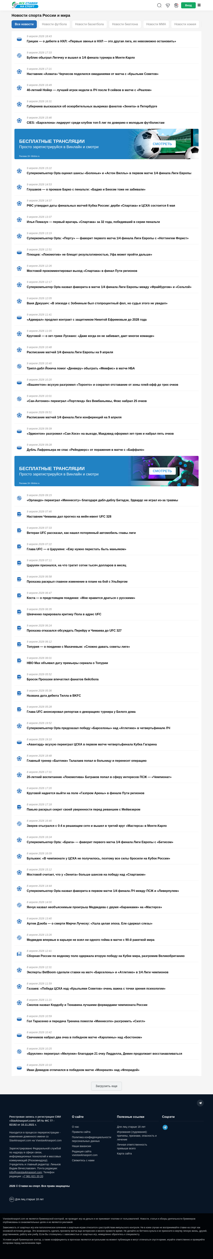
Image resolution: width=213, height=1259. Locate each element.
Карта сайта (124, 1153)
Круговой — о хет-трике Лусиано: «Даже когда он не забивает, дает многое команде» (90, 336)
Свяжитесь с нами (83, 1160)
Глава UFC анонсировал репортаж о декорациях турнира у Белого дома (81, 711)
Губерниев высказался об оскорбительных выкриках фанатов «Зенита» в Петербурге (92, 106)
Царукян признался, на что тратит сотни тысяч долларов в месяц (76, 565)
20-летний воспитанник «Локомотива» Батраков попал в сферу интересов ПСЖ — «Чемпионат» (99, 777)
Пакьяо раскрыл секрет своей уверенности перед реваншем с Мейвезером (83, 809)
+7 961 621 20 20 (32, 1176)
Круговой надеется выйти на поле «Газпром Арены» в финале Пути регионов (85, 793)
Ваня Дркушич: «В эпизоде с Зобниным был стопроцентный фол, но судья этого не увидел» (97, 303)
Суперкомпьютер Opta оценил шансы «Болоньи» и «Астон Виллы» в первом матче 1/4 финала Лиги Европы (109, 173)
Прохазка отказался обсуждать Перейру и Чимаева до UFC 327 (74, 630)
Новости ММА (156, 24)
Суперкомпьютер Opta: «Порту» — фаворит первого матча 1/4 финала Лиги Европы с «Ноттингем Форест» (108, 238)
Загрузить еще (106, 1086)
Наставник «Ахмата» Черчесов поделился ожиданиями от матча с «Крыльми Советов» (93, 74)
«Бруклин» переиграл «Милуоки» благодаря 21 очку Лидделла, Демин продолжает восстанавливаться (104, 1053)
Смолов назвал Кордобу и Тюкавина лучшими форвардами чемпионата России (87, 1004)
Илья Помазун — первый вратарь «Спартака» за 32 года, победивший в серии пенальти (93, 221)
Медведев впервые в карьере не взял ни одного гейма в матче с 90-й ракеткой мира (90, 939)
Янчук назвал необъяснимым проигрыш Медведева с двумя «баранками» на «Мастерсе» (94, 907)
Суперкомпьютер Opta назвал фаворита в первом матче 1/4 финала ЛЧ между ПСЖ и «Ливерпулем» (103, 890)
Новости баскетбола (89, 24)
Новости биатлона (125, 24)
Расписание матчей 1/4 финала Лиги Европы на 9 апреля (70, 352)
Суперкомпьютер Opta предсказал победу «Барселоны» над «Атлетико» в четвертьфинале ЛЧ (98, 728)
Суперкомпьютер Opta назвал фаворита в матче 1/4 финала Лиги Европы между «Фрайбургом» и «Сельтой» (109, 287)
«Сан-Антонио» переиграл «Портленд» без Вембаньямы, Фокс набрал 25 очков (87, 401)
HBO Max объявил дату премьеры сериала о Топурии (67, 663)
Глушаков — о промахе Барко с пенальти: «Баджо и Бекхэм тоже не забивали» (86, 189)
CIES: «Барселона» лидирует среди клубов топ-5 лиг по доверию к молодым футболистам (95, 122)
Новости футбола (54, 24)
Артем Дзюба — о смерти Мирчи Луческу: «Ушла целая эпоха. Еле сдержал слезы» (89, 923)
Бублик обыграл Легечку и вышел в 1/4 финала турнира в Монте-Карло (81, 57)
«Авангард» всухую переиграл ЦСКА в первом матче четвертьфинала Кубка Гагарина (92, 744)
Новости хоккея (185, 24)
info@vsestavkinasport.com (25, 1172)
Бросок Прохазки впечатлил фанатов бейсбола (63, 679)
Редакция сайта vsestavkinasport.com (85, 1153)
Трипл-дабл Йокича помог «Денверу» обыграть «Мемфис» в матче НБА (81, 368)
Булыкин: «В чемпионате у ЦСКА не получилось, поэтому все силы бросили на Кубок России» (98, 858)
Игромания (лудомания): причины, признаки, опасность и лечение (137, 1135)
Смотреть (162, 144)
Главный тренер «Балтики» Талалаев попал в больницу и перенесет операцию (87, 760)
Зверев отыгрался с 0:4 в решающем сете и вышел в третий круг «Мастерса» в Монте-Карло (97, 825)
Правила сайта (81, 1131)
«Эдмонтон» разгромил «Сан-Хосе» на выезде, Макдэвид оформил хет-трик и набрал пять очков (100, 433)
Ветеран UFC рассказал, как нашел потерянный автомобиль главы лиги (81, 532)
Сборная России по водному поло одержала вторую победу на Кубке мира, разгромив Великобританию (106, 956)
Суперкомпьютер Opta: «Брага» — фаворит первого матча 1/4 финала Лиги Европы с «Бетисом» (100, 842)
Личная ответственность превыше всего (132, 1146)
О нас (75, 1126)
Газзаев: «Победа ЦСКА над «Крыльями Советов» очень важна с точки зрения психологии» (96, 988)
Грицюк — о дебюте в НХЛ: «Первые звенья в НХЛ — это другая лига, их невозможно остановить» (101, 41)
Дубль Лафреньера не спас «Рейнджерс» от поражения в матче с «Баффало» (85, 449)
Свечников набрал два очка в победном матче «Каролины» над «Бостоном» (84, 1037)
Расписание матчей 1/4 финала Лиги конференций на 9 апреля (74, 417)
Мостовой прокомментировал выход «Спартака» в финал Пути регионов (82, 270)
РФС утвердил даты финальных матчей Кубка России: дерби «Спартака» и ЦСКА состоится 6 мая (101, 205)
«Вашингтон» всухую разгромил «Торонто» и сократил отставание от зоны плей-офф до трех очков (102, 384)
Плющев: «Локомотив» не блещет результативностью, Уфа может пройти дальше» (89, 254)
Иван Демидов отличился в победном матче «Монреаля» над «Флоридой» (83, 1070)
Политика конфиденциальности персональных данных (91, 1139)
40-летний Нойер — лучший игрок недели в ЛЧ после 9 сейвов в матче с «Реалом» (89, 90)
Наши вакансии (81, 1146)
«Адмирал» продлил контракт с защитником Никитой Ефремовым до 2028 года (87, 319)
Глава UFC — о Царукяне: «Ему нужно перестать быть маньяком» (76, 549)
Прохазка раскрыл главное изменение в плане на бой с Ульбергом (77, 581)
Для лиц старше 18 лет (131, 1126)
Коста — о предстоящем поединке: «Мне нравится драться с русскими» (81, 598)
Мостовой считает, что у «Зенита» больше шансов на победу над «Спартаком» (86, 874)
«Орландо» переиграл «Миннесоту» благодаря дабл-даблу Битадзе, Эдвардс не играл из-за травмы (102, 500)
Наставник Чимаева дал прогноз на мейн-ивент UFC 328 (69, 516)
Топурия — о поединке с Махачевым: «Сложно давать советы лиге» (78, 646)
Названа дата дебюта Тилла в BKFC (54, 695)
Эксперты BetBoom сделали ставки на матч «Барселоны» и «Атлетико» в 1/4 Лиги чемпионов (97, 972)
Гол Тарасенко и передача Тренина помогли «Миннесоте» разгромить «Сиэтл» (86, 1021)
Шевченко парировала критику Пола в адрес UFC (64, 614)
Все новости (24, 24)
